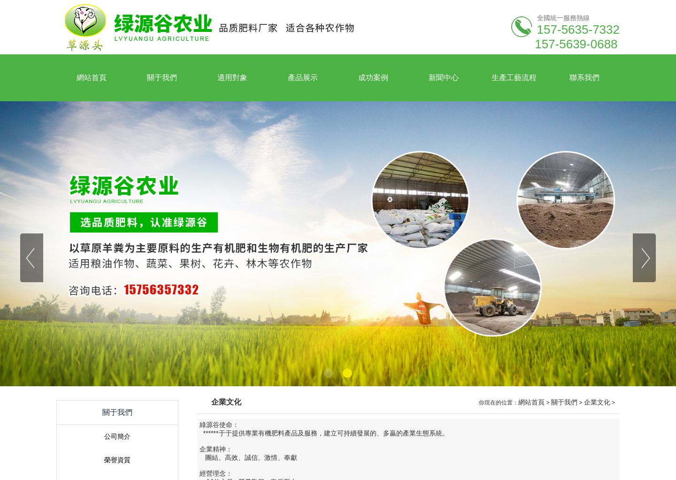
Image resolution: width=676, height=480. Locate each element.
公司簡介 (117, 436)
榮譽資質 (117, 460)
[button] (328, 373)
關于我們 (564, 402)
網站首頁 (531, 402)
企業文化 (597, 402)
